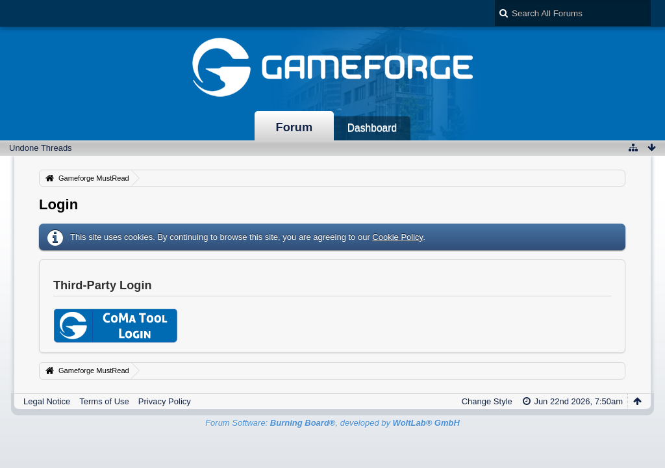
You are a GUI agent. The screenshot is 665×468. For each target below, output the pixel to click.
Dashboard (372, 127)
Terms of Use (104, 401)
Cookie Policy (397, 237)
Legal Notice (46, 401)
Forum (294, 127)
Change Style (487, 401)
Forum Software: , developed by (332, 423)
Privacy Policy (164, 401)
